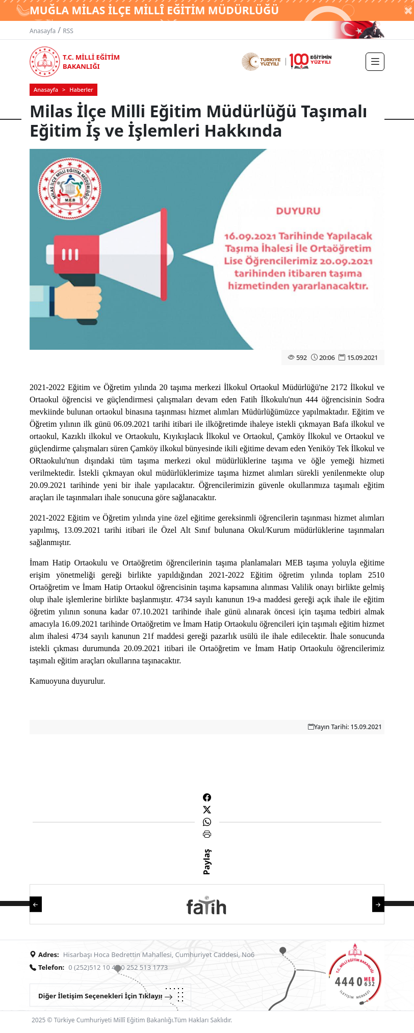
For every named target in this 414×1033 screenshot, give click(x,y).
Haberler (81, 89)
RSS (68, 31)
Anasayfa (43, 31)
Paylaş (206, 871)
